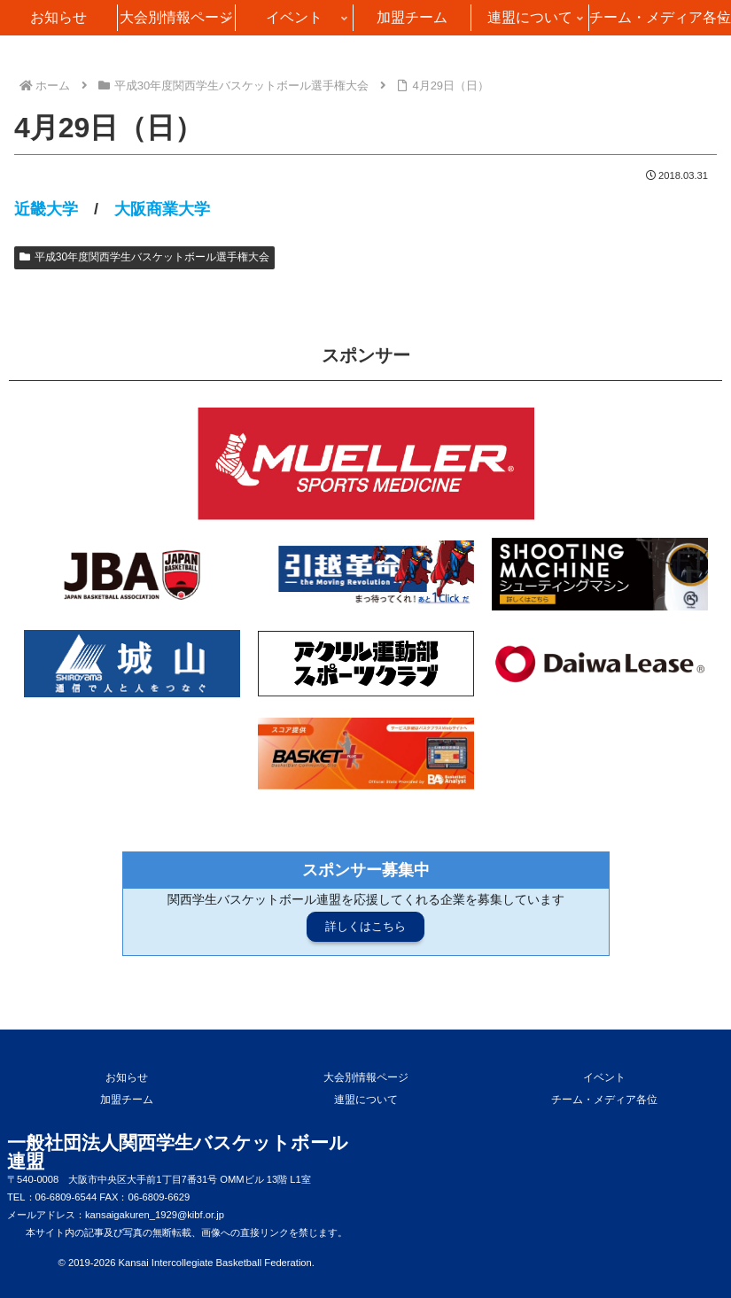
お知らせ (126, 1077)
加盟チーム (126, 1099)
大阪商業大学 (162, 209)
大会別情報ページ (365, 1077)
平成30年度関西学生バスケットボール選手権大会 (144, 257)
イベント (604, 1077)
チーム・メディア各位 (604, 1099)
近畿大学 (46, 209)
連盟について (366, 1099)
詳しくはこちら (365, 926)
